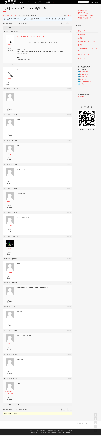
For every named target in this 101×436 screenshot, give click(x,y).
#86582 (69, 212)
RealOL (10, 272)
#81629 (69, 115)
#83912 (69, 164)
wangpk (10, 178)
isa (9, 368)
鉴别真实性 (81, 34)
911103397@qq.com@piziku (9, 393)
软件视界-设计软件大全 (85, 18)
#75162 (69, 31)
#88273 (69, 307)
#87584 (69, 259)
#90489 (69, 354)
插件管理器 (38, 2)
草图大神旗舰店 (84, 72)
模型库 (48, 2)
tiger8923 (9, 296)
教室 (21, 2)
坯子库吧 (81, 97)
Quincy (10, 344)
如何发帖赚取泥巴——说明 (86, 41)
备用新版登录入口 (82, 424)
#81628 (69, 89)
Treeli (9, 45)
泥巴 (54, 2)
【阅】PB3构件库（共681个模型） (87, 50)
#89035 (69, 331)
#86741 (69, 236)
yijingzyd (9, 225)
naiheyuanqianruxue (9, 103)
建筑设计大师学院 (84, 82)
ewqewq (70, 15)
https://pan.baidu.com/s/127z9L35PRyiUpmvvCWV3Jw (31, 36)
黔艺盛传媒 (82, 77)
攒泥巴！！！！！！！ (85, 55)
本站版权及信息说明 (34, 430)
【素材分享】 (13, 15)
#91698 (69, 378)
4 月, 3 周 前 (54, 19)
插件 (28, 2)
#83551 (69, 140)
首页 (4, 15)
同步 (92, 2)
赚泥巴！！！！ (83, 38)
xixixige (10, 154)
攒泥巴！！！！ (83, 31)
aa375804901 (9, 320)
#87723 (69, 283)
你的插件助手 (83, 74)
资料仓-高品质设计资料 (85, 15)
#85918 (69, 188)
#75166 (69, 65)
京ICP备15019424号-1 (65, 432)
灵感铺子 (82, 84)
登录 (96, 2)
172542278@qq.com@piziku (41, 19)
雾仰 (10, 248)
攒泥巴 (80, 45)
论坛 (8, 15)
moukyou (9, 202)
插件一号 (82, 79)
